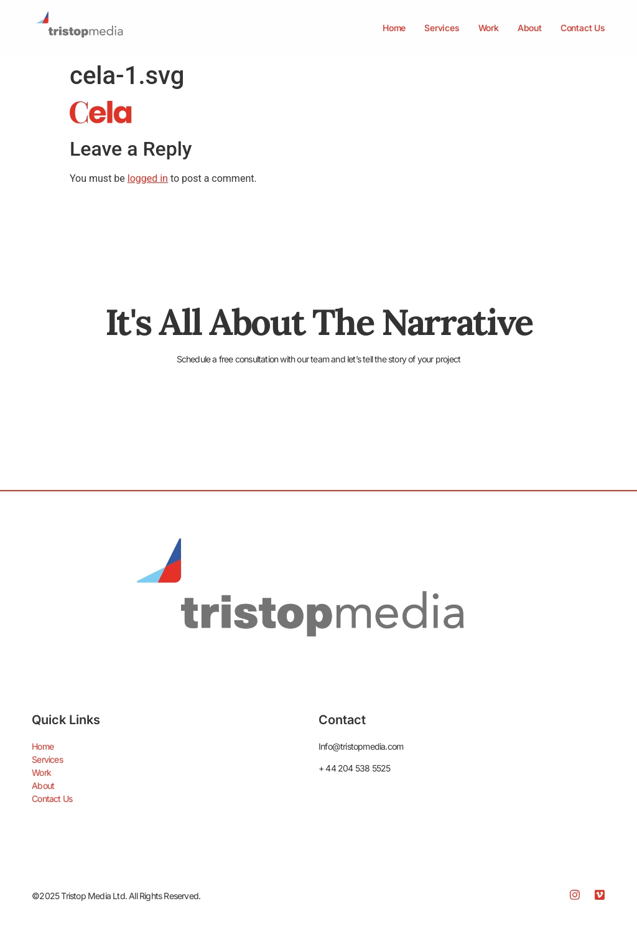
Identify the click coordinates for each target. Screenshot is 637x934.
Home (394, 27)
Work (488, 27)
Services (441, 27)
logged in (148, 178)
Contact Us (582, 27)
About (530, 27)
